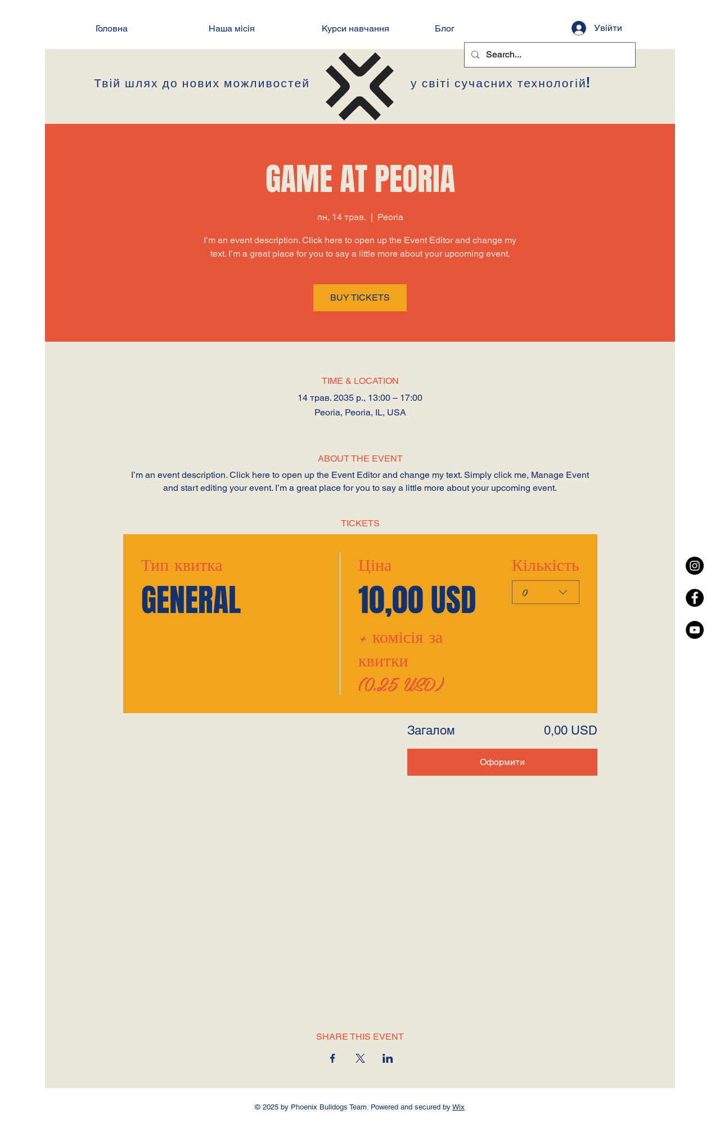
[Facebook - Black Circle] (695, 598)
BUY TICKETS (360, 297)
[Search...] (548, 55)
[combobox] (545, 592)
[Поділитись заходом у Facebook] (332, 1058)
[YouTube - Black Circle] (695, 630)
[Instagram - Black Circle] (695, 566)
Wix (458, 1107)
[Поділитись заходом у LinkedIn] (387, 1058)
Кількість (545, 564)
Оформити (502, 762)
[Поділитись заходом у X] (360, 1058)
